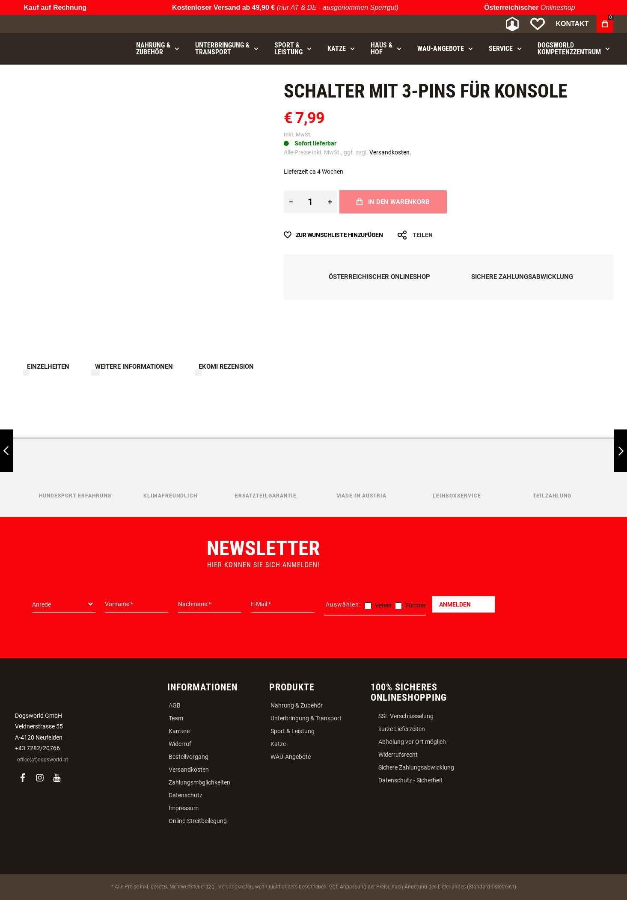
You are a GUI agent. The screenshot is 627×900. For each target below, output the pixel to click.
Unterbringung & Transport (306, 718)
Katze (278, 743)
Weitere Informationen (134, 366)
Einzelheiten (48, 366)
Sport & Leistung (292, 731)
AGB (175, 705)
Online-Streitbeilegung (198, 820)
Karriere (179, 731)
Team (176, 718)
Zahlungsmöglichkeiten (199, 782)
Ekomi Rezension (226, 366)
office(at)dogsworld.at (42, 760)
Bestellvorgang (188, 756)
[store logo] (59, 24)
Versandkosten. (390, 152)
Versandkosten (189, 769)
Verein (383, 605)
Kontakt (572, 23)
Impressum (184, 808)
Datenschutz (185, 795)
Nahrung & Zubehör (296, 705)
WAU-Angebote (290, 756)
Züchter (415, 605)
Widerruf (180, 743)
